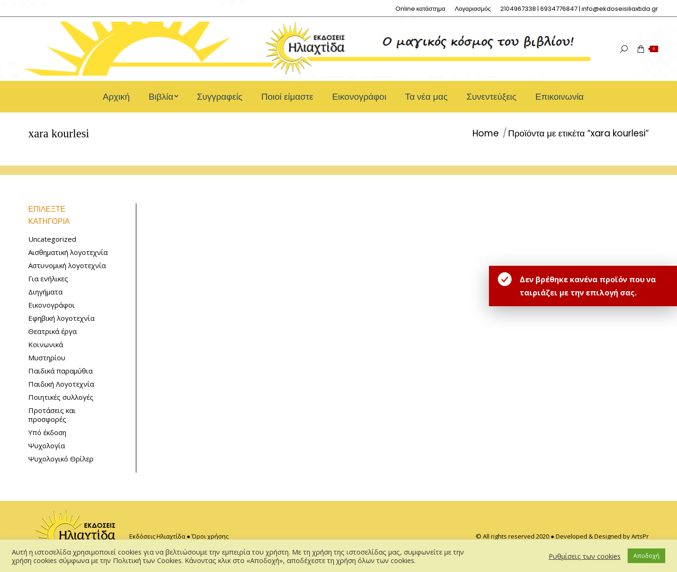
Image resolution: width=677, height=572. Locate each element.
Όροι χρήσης (210, 536)
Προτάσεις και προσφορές (52, 415)
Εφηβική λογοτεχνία (61, 318)
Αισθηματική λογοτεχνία (68, 252)
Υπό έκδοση (47, 432)
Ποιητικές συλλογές (61, 397)
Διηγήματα (45, 291)
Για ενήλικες (48, 278)
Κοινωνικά (45, 344)
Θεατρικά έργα (52, 331)
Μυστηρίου (46, 357)
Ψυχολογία (46, 445)
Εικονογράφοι (51, 305)
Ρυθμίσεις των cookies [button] (585, 556)
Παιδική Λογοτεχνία (61, 384)
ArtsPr (640, 536)
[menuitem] (420, 8)
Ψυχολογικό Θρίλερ (61, 458)
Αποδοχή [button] (646, 555)
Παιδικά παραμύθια (60, 370)
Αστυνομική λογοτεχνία (67, 265)
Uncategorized (52, 239)
